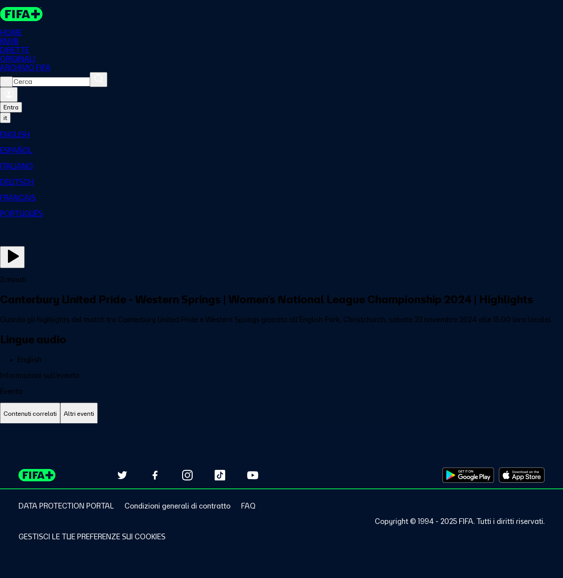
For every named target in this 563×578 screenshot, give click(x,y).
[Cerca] (98, 79)
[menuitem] (281, 134)
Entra (11, 107)
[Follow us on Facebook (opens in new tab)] (155, 475)
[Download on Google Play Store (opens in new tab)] (468, 475)
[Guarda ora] (12, 257)
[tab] (30, 414)
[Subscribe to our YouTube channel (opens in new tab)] (252, 475)
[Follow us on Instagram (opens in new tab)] (187, 475)
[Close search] (6, 81)
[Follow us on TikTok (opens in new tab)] (220, 475)
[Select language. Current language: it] (5, 118)
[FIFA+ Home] (21, 14)
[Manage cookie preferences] (91, 536)
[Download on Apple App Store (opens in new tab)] (522, 475)
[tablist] (281, 414)
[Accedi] (9, 94)
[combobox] (51, 81)
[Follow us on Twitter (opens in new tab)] (122, 475)
